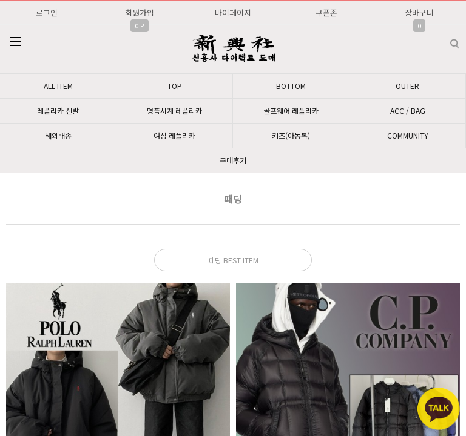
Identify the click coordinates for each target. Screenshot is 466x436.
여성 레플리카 (174, 135)
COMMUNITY (407, 135)
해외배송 (58, 135)
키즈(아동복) (291, 135)
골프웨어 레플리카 (291, 110)
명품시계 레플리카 (174, 110)
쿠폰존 (326, 12)
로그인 (47, 12)
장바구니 (419, 12)
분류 (15, 42)
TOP (174, 86)
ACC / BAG (407, 110)
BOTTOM (291, 86)
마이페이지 (233, 12)
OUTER (407, 86)
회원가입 (139, 12)
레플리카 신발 (58, 110)
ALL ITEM (58, 86)
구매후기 (233, 160)
